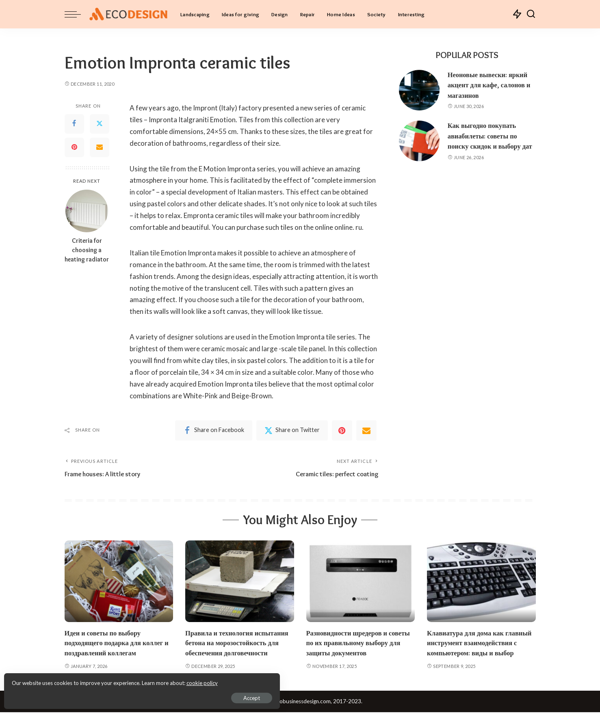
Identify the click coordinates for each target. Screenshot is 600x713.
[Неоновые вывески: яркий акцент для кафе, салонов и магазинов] (419, 90)
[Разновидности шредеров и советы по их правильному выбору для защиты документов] (360, 581)
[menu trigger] (77, 14)
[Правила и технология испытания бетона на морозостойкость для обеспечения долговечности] (239, 581)
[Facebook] (74, 124)
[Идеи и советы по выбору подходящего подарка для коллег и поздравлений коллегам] (119, 581)
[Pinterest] (74, 147)
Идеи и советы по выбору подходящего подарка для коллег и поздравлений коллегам (118, 643)
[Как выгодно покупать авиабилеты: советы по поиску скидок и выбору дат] (419, 141)
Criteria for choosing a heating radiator (87, 250)
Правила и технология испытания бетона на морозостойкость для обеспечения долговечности (238, 643)
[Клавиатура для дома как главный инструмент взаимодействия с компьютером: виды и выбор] (481, 581)
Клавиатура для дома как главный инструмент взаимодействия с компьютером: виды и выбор (481, 643)
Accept (99, 695)
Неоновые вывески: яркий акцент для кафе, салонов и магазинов (490, 85)
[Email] (99, 147)
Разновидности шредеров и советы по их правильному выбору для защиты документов (360, 643)
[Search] (531, 14)
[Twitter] (99, 124)
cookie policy (103, 680)
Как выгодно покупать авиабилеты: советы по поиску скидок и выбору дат (491, 135)
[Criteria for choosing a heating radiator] (86, 211)
